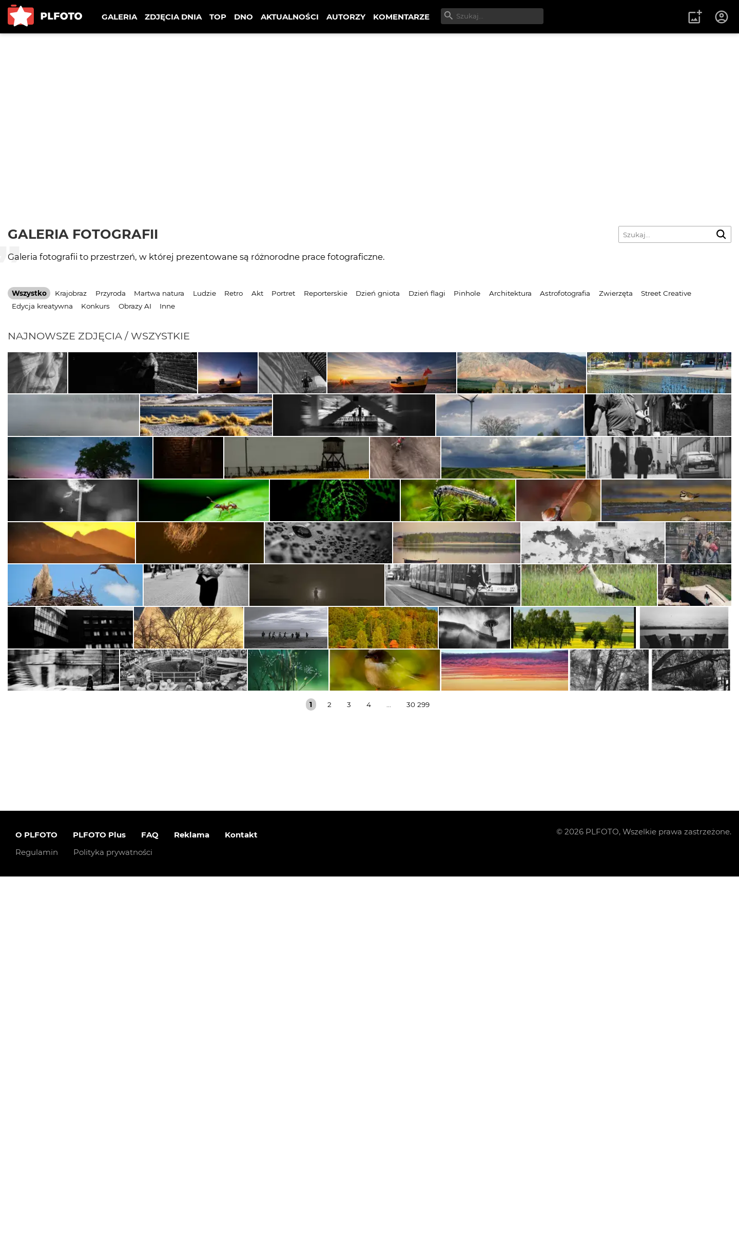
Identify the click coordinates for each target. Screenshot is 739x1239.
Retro (233, 293)
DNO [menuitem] (243, 17)
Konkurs (95, 306)
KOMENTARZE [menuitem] (401, 17)
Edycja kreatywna (42, 306)
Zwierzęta (616, 293)
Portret (283, 293)
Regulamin (36, 1215)
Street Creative (666, 293)
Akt (257, 293)
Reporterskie (325, 293)
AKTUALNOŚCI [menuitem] (290, 17)
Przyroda (110, 293)
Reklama (191, 1198)
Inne (167, 306)
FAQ (150, 1198)
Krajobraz (71, 293)
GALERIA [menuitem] (119, 17)
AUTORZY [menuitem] (345, 17)
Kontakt (241, 1198)
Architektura (510, 293)
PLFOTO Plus (99, 1198)
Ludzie (204, 293)
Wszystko (29, 293)
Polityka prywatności (112, 1215)
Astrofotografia (565, 293)
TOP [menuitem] (217, 17)
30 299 (418, 1067)
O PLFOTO (36, 1198)
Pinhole (467, 293)
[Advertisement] (369, 110)
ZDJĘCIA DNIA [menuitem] (173, 17)
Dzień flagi (427, 293)
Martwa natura (159, 293)
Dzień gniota (378, 293)
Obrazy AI (135, 306)
